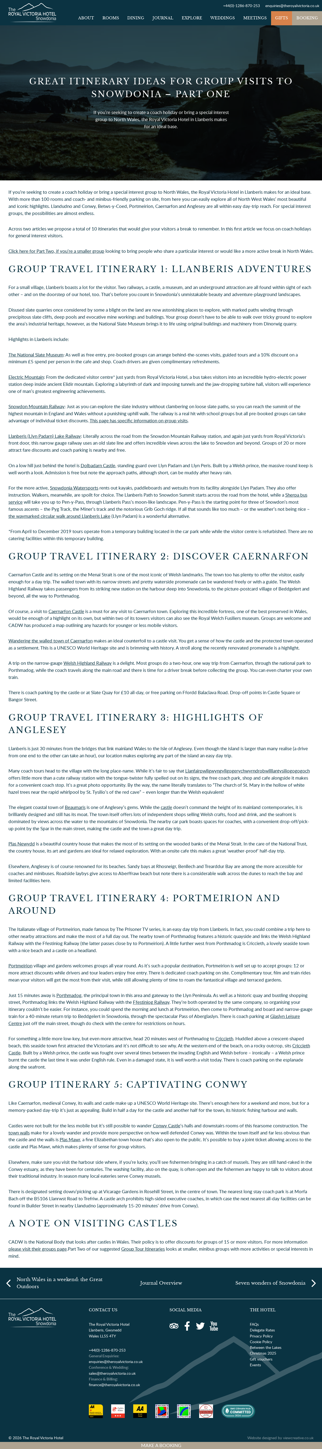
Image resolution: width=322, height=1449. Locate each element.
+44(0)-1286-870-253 (241, 5)
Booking (307, 18)
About (86, 18)
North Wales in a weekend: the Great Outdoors (59, 1283)
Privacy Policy (261, 1336)
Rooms (110, 18)
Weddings (222, 18)
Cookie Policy (261, 1341)
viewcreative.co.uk (298, 1437)
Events (255, 1364)
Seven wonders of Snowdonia (270, 1283)
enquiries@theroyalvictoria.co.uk (292, 5)
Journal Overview (161, 1283)
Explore (192, 18)
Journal (163, 18)
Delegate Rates (262, 1330)
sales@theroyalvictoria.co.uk (112, 1373)
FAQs (254, 1324)
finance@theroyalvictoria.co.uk (114, 1384)
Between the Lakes (265, 1347)
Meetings (255, 18)
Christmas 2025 (263, 1353)
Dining (135, 18)
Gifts (281, 18)
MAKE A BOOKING (161, 1445)
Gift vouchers (261, 1359)
